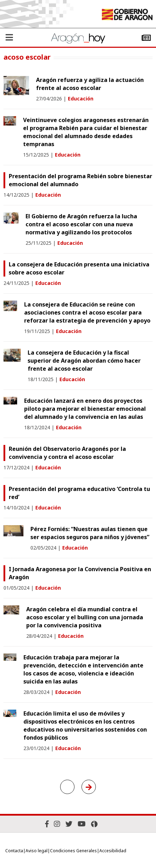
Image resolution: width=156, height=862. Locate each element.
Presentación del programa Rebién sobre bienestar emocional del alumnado (80, 180)
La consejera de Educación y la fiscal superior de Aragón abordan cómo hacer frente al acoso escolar (84, 360)
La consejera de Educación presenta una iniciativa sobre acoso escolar (79, 268)
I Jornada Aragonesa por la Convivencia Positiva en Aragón (80, 573)
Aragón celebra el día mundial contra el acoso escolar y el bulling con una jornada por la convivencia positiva (84, 617)
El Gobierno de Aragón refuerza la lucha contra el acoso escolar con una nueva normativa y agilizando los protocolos (81, 224)
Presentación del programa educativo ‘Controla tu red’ (79, 493)
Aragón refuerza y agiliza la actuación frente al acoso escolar (90, 84)
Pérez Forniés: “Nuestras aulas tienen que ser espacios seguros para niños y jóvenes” (89, 533)
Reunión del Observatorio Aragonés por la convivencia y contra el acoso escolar (67, 453)
